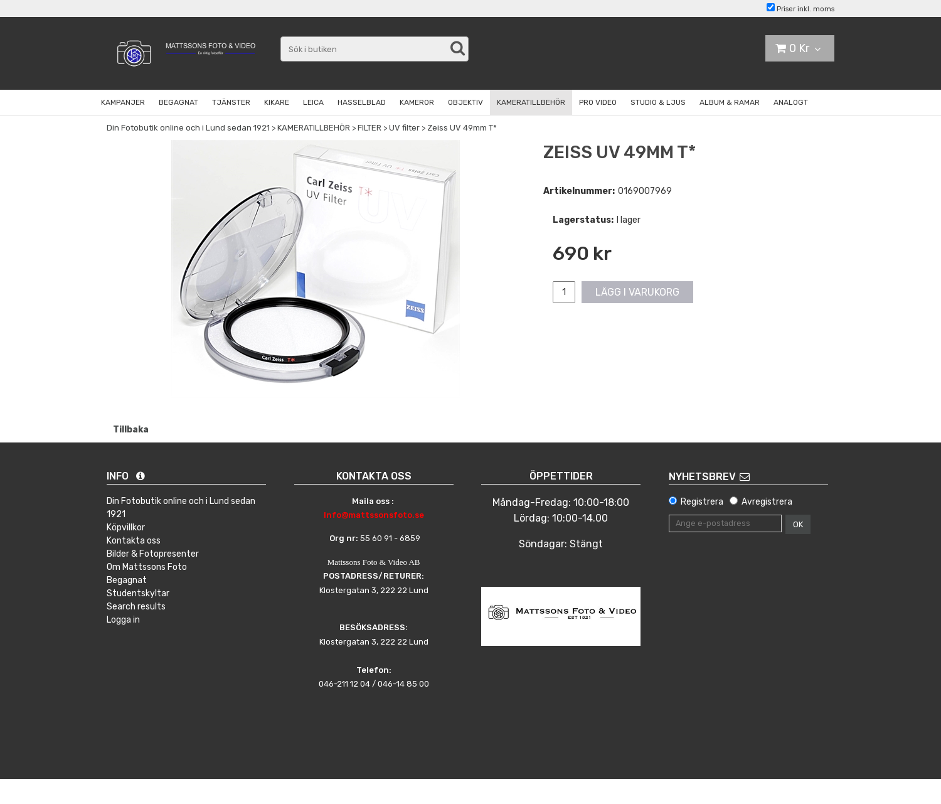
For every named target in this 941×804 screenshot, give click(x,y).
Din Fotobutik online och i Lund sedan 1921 (188, 127)
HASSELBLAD (362, 102)
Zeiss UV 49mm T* (462, 127)
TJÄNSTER (231, 102)
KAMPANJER (123, 102)
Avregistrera (767, 501)
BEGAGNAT (178, 102)
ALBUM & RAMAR (729, 102)
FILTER (369, 127)
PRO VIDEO (598, 102)
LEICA (313, 102)
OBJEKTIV (465, 102)
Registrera (702, 501)
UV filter (404, 127)
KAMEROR (417, 102)
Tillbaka (131, 429)
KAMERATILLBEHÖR (531, 102)
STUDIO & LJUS (658, 102)
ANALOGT (791, 102)
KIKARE (276, 102)
